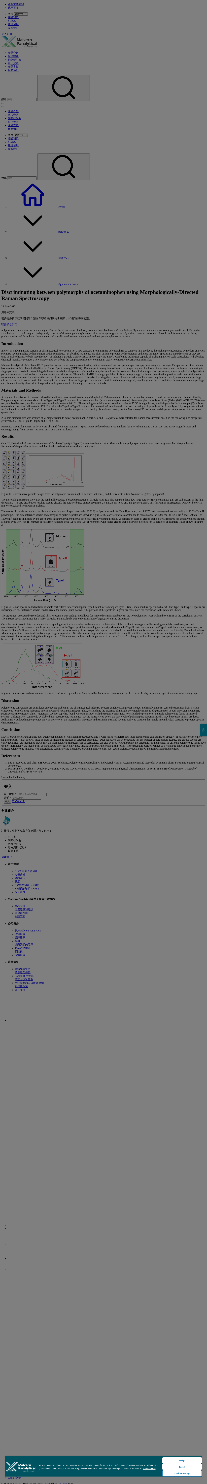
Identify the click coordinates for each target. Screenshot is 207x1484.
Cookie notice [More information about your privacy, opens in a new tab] (149, 1468)
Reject (182, 1467)
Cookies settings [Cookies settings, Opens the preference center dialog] (182, 1473)
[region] (103, 1467)
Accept (182, 1460)
